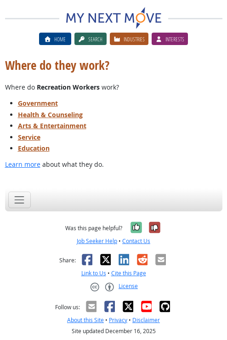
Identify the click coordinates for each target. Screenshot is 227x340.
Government (38, 103)
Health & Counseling (50, 114)
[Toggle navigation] (19, 200)
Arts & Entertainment (52, 125)
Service (29, 137)
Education (34, 148)
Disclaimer (146, 320)
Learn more (22, 164)
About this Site (85, 320)
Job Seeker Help (97, 241)
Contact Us (136, 241)
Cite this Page (128, 273)
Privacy (118, 320)
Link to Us (93, 273)
